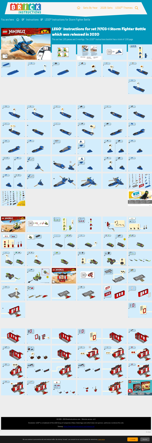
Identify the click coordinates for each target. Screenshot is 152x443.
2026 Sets (106, 8)
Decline (145, 439)
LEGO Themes (124, 8)
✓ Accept (132, 439)
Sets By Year (90, 8)
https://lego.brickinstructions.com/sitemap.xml (79, 426)
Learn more (101, 439)
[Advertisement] (77, 91)
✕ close (148, 432)
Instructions (32, 19)
